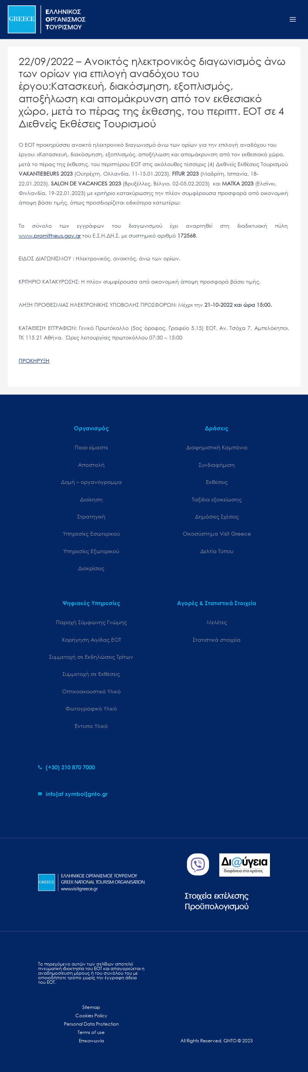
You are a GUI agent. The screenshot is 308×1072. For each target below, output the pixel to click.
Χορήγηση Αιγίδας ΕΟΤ (91, 639)
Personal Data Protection (91, 1024)
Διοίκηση (91, 499)
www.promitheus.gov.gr (50, 235)
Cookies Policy (91, 1015)
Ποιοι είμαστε (91, 447)
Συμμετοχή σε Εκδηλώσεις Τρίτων (91, 656)
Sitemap (91, 1007)
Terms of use (91, 1032)
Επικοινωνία (91, 1040)
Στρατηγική (91, 516)
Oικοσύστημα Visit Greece (217, 533)
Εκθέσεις (217, 481)
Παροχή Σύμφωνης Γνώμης (91, 622)
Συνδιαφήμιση (217, 464)
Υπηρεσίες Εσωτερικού (91, 533)
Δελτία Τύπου (216, 551)
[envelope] (73, 794)
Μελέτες (217, 622)
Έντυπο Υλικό (91, 725)
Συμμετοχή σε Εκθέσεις (91, 673)
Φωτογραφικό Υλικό (91, 708)
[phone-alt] (66, 767)
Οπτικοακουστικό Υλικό (91, 691)
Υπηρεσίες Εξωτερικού (91, 551)
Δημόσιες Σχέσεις (217, 516)
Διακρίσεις (91, 568)
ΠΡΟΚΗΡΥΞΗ (34, 360)
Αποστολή (91, 464)
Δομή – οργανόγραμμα (91, 481)
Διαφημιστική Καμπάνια (216, 447)
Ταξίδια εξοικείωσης (217, 499)
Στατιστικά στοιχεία (217, 639)
